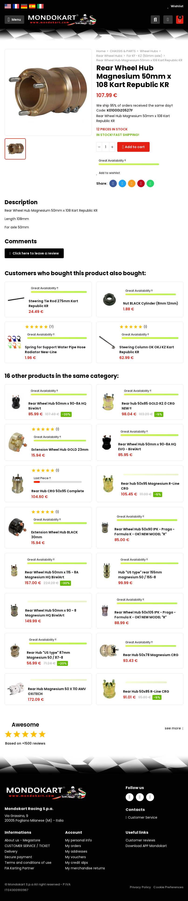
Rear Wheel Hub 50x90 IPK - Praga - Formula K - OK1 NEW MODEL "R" (144, 531)
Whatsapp (150, 183)
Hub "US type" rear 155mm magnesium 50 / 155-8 (140, 574)
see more (174, 728)
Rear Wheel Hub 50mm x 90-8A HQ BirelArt (57, 406)
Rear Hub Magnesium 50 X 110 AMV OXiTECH (57, 691)
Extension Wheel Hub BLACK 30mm (54, 534)
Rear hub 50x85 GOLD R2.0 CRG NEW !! (148, 406)
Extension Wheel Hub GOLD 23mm (59, 449)
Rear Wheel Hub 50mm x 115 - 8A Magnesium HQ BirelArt (51, 574)
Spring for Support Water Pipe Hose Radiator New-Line (55, 349)
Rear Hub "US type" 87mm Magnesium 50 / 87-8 (48, 655)
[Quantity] (105, 147)
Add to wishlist (108, 173)
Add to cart (135, 147)
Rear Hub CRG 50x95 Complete (57, 491)
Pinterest (141, 183)
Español (32, 6)
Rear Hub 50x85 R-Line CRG (146, 691)
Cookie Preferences (168, 887)
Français (16, 6)
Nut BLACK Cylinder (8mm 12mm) (150, 303)
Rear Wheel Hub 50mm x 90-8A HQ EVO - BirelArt (147, 446)
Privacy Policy (140, 887)
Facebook (113, 183)
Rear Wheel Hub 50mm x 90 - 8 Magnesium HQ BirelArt (50, 613)
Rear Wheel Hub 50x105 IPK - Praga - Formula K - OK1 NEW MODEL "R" (145, 615)
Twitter (122, 183)
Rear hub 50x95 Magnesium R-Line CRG (150, 486)
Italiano (40, 6)
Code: (101, 110)
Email (132, 183)
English (8, 6)
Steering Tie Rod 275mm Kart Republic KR (53, 303)
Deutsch (24, 6)
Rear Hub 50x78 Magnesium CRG (150, 655)
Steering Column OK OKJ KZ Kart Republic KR (146, 349)
